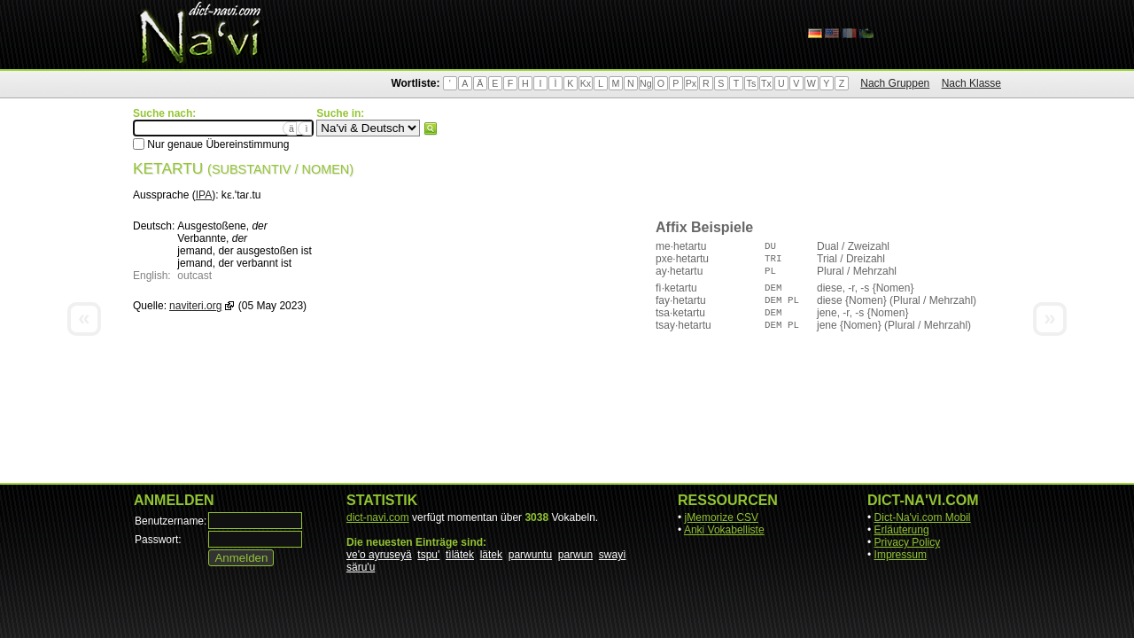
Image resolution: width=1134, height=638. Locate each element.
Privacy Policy (907, 542)
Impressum (900, 555)
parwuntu (530, 555)
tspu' (428, 555)
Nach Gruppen (894, 83)
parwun (575, 555)
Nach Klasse (971, 83)
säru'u (360, 567)
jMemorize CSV (721, 517)
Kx (585, 83)
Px (691, 83)
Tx (766, 83)
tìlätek (460, 555)
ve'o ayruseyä (379, 555)
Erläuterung (901, 530)
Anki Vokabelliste (724, 530)
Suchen (430, 128)
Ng (646, 83)
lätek (491, 555)
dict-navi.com (377, 517)
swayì (612, 555)
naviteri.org (195, 306)
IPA (204, 195)
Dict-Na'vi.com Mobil (922, 517)
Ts (752, 83)
